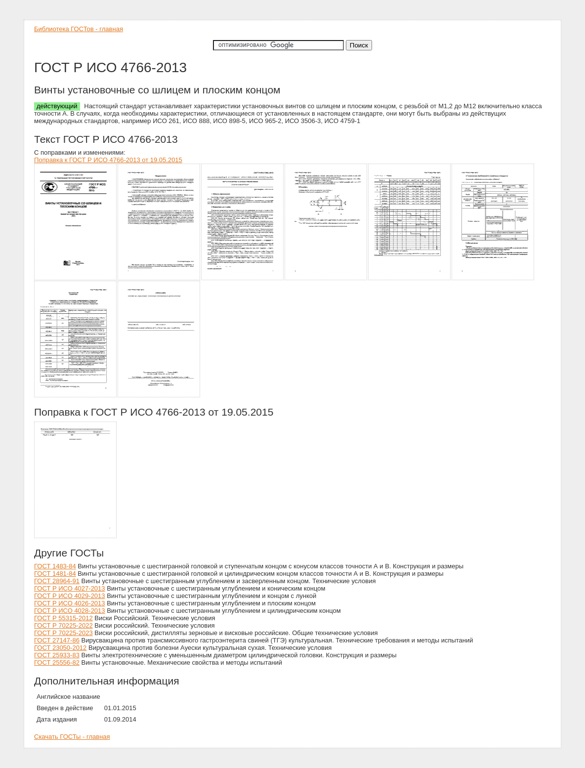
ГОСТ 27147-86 (57, 640)
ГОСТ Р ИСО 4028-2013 (69, 610)
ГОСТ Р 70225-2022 (63, 625)
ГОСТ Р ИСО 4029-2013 (69, 595)
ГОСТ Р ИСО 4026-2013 (69, 603)
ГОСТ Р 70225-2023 (63, 633)
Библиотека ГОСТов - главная (78, 29)
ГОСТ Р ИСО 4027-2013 (69, 588)
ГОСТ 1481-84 (55, 573)
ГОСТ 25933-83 (57, 655)
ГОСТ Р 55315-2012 (63, 618)
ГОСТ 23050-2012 (60, 647)
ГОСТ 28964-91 (57, 581)
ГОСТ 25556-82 (57, 662)
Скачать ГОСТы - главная (72, 736)
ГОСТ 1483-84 (55, 566)
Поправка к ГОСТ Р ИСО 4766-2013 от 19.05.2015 (108, 160)
